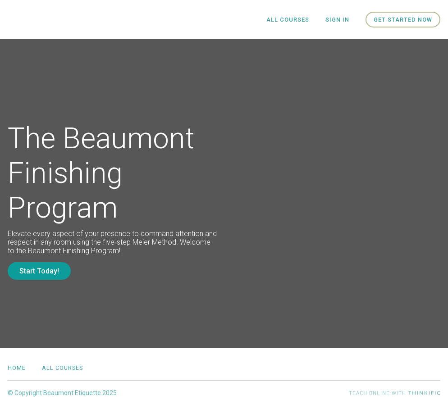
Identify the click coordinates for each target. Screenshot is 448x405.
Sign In (337, 19)
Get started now (403, 19)
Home (17, 367)
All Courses (287, 19)
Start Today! (39, 271)
